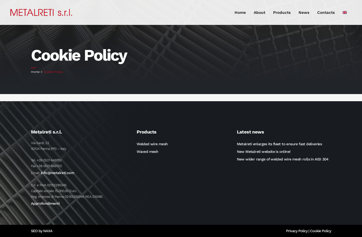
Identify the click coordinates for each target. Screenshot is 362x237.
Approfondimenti (45, 203)
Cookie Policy (320, 231)
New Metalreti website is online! (264, 151)
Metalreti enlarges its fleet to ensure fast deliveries (279, 144)
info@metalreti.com (57, 173)
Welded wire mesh (152, 144)
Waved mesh (147, 151)
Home (35, 72)
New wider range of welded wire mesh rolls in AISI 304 (283, 159)
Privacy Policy (297, 231)
